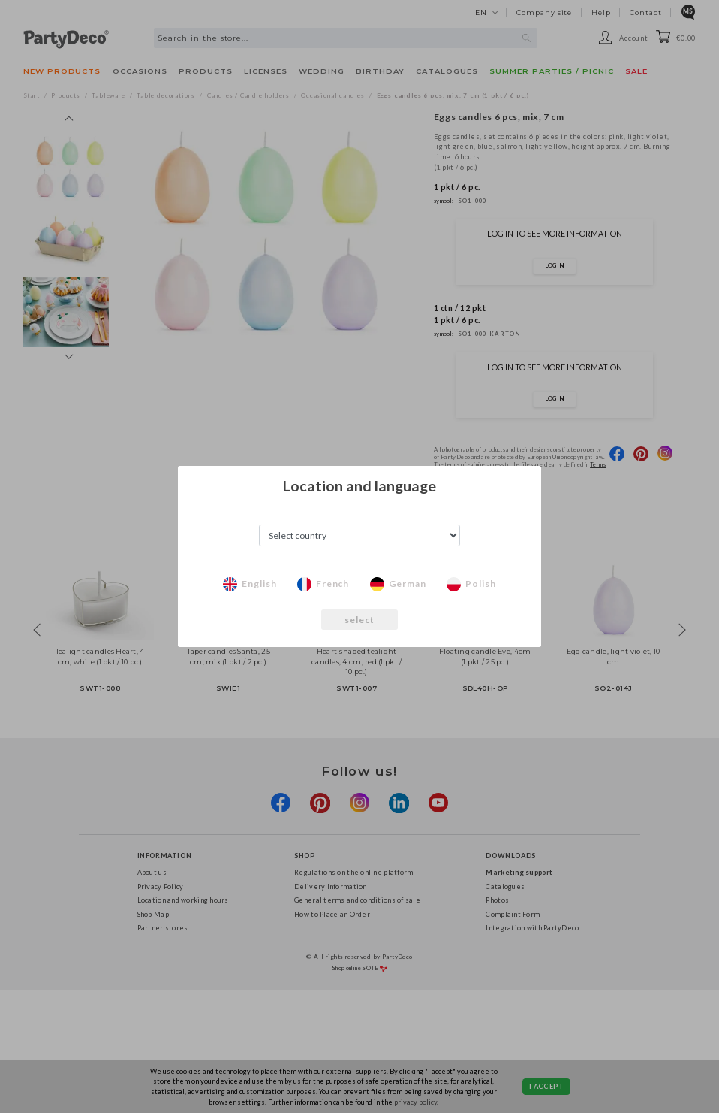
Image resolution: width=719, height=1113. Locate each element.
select (359, 619)
